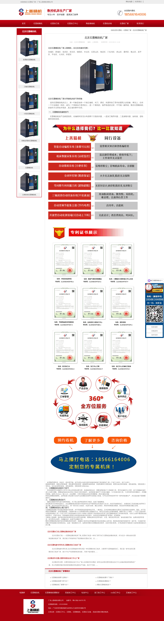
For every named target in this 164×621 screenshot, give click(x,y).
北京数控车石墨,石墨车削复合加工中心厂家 (63, 558)
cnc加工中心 (115, 593)
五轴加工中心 (131, 593)
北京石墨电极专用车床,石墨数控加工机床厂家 (64, 545)
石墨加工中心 (72, 23)
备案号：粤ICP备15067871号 (76, 600)
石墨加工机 (54, 23)
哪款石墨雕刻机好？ (104, 585)
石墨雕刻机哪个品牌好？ (60, 577)
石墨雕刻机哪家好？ (104, 581)
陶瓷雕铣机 (90, 23)
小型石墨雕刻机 (29, 114)
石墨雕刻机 (29, 168)
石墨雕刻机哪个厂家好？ (105, 577)
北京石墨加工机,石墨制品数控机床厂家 (61, 532)
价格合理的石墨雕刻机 (29, 141)
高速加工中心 (70, 593)
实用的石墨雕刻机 (29, 60)
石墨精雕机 (37, 23)
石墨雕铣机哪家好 (52, 593)
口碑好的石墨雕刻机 (29, 195)
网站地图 (129, 2)
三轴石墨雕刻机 (29, 87)
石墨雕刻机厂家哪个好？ (60, 585)
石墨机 (119, 30)
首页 (23, 23)
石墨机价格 (107, 23)
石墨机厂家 (124, 23)
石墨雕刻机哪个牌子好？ (60, 581)
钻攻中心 (85, 593)
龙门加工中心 (99, 593)
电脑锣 (22, 593)
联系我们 (138, 2)
